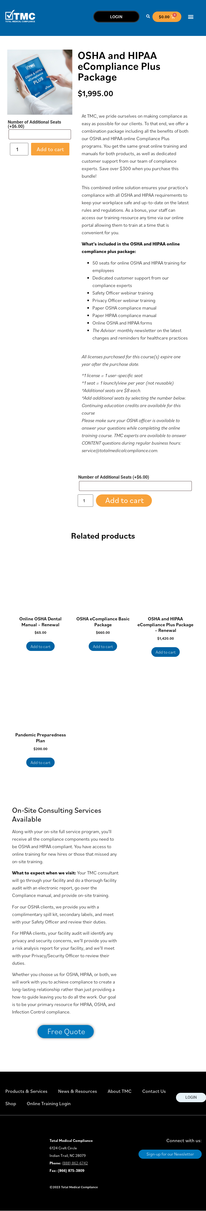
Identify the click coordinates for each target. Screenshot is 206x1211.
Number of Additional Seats (34, 124)
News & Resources (77, 1091)
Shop (10, 1103)
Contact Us (154, 1091)
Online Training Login (49, 1103)
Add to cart (50, 149)
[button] (148, 16)
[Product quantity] (19, 149)
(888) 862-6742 (75, 1163)
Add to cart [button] (40, 646)
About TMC (120, 1091)
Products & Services (26, 1091)
